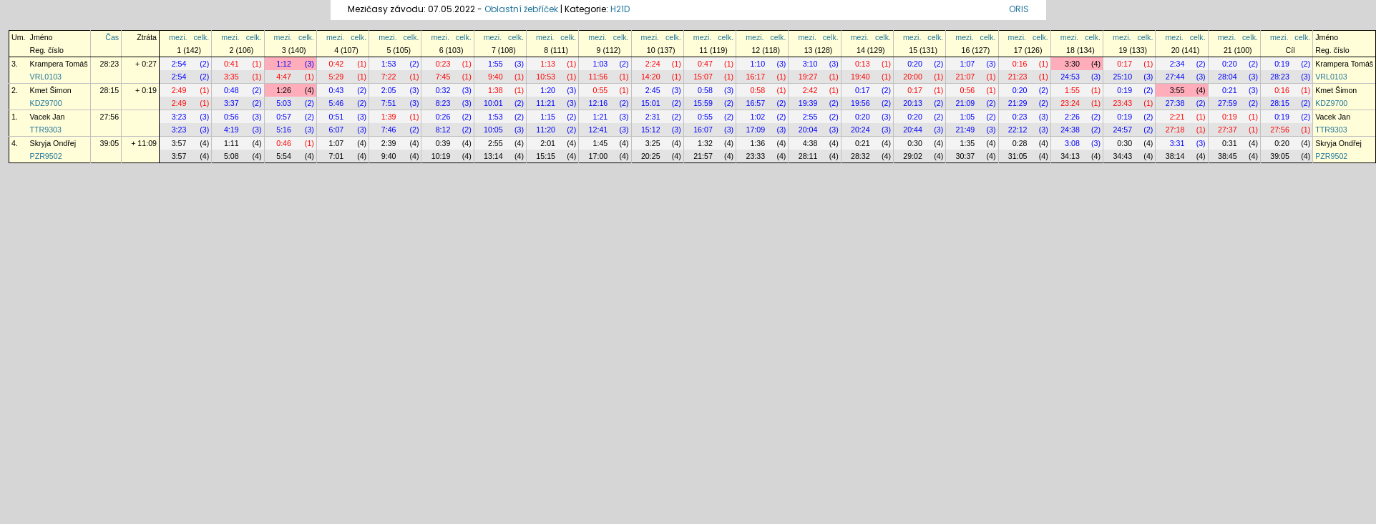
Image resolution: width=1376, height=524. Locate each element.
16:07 (703, 129)
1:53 (388, 63)
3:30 (1072, 63)
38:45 (1227, 156)
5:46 (336, 103)
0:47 (705, 63)
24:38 (1070, 129)
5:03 (283, 103)
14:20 (650, 76)
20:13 (912, 103)
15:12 (650, 129)
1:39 (388, 116)
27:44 (1175, 76)
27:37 (1227, 129)
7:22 (388, 76)
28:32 (860, 156)
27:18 (1175, 129)
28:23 (109, 63)
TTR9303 (46, 129)
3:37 (231, 103)
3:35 (231, 76)
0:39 (443, 143)
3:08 (1072, 143)
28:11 (808, 156)
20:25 (650, 156)
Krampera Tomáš (59, 63)
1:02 (757, 116)
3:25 (652, 143)
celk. (201, 37)
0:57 (283, 116)
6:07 (336, 129)
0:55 (600, 90)
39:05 (109, 143)
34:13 (1070, 156)
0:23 (443, 63)
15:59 (703, 103)
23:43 (1122, 103)
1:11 (231, 143)
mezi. (178, 37)
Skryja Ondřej (53, 143)
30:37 (965, 156)
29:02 (912, 156)
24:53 (1070, 76)
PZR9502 (46, 156)
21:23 (1018, 76)
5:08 (231, 156)
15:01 (650, 103)
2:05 (388, 90)
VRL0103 (46, 76)
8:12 (443, 129)
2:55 (810, 116)
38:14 (1175, 156)
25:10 (1122, 76)
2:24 (652, 63)
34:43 (1122, 156)
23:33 (755, 156)
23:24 (1070, 103)
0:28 (1020, 143)
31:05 (1018, 156)
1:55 (495, 63)
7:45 (443, 76)
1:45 (600, 143)
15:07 (703, 76)
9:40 (495, 76)
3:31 (1177, 143)
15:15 (545, 156)
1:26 (283, 90)
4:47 (283, 76)
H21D (620, 9)
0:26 (443, 116)
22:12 (1018, 129)
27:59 (1227, 103)
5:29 (336, 76)
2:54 (179, 63)
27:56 (109, 116)
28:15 (109, 90)
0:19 (1281, 63)
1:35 (967, 143)
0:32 (443, 90)
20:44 (912, 129)
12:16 (598, 103)
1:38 (495, 90)
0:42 (336, 63)
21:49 (965, 129)
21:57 (703, 156)
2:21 (1177, 116)
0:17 (1124, 63)
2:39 (388, 143)
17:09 (755, 129)
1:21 (600, 116)
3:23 (179, 116)
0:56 (967, 90)
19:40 (860, 76)
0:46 (283, 143)
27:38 (1175, 103)
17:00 (598, 156)
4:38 (810, 143)
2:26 (1072, 116)
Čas (112, 37)
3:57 (179, 143)
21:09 (965, 103)
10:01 (493, 103)
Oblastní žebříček (521, 9)
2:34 (1177, 63)
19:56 (860, 103)
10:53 (545, 76)
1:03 (600, 63)
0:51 (336, 116)
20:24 (860, 129)
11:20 (545, 129)
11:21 (545, 103)
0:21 (1229, 90)
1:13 (547, 63)
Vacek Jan (47, 116)
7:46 (388, 129)
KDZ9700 (46, 103)
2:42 (810, 90)
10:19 (441, 156)
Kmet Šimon (51, 90)
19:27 (808, 76)
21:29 (1018, 103)
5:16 (283, 129)
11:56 (598, 76)
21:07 (965, 76)
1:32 (705, 143)
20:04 (808, 129)
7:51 (388, 103)
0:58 (705, 90)
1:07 (967, 63)
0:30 (914, 143)
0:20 (914, 63)
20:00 (912, 76)
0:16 (1020, 63)
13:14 (493, 156)
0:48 (231, 90)
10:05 (493, 129)
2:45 (652, 90)
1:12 (283, 63)
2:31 (652, 116)
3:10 (810, 63)
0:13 (862, 63)
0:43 (336, 90)
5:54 (283, 156)
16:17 (755, 76)
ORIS (1019, 9)
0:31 (1229, 143)
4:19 (231, 129)
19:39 (808, 103)
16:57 (755, 103)
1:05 (967, 116)
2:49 (179, 90)
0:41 (231, 63)
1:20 (547, 90)
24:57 (1122, 129)
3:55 (1177, 90)
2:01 (547, 143)
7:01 (336, 156)
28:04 (1227, 76)
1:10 (757, 63)
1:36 (757, 143)
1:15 (547, 116)
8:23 (443, 103)
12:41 (598, 129)
